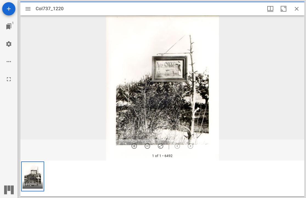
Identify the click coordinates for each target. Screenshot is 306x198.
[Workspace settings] (8, 44)
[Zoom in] (134, 146)
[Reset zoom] (160, 146)
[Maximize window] (283, 8)
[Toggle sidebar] (28, 8)
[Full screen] (8, 79)
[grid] (162, 178)
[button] (33, 176)
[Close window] (296, 8)
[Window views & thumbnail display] (270, 8)
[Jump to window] (8, 26)
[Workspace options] (8, 61)
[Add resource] (8, 8)
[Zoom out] (147, 146)
